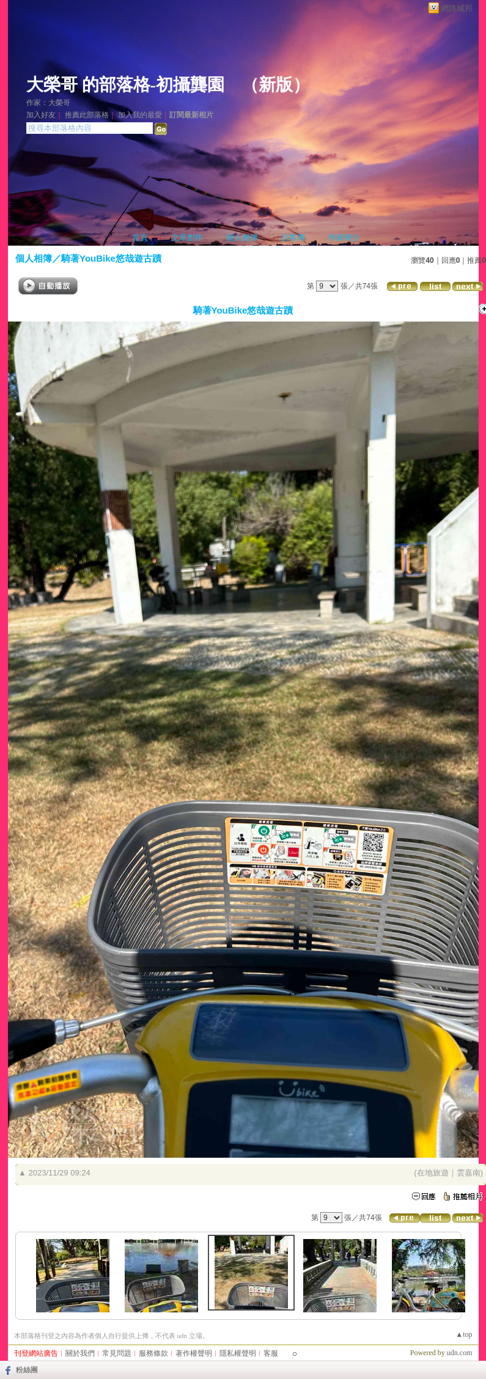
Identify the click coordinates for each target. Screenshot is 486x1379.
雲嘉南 (468, 1172)
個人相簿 (242, 237)
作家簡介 (344, 237)
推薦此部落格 (87, 115)
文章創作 (187, 237)
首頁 (140, 237)
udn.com (460, 1352)
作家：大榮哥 (48, 102)
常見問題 (116, 1353)
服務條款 (153, 1353)
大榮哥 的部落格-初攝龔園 (125, 84)
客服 (270, 1353)
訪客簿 (293, 237)
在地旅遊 (433, 1172)
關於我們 (80, 1353)
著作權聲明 (193, 1353)
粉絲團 (27, 1370)
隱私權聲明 (237, 1353)
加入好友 (41, 115)
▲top (463, 1334)
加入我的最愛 (140, 115)
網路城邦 (457, 8)
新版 (276, 84)
